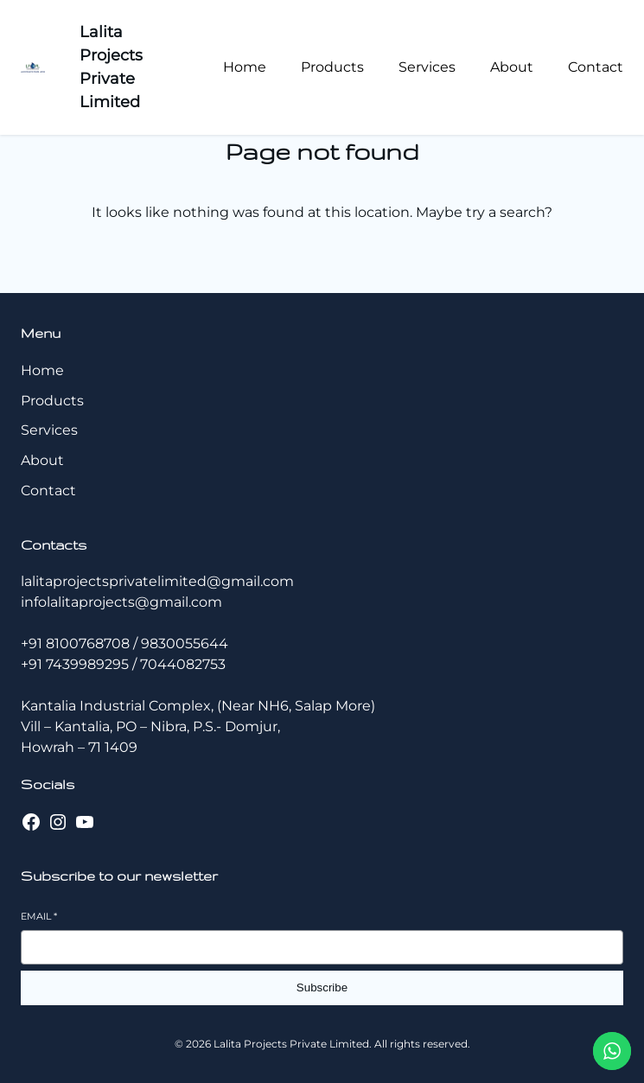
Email (39, 916)
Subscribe (322, 987)
